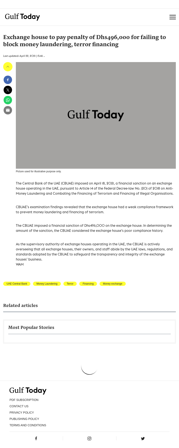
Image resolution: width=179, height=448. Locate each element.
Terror (70, 283)
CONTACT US (19, 406)
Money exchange (112, 283)
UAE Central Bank (17, 283)
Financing (88, 283)
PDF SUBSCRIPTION (24, 400)
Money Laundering (46, 283)
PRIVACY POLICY (22, 412)
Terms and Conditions (28, 425)
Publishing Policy (24, 419)
